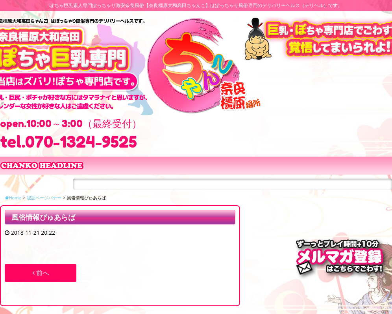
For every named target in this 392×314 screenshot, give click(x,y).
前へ (40, 272)
